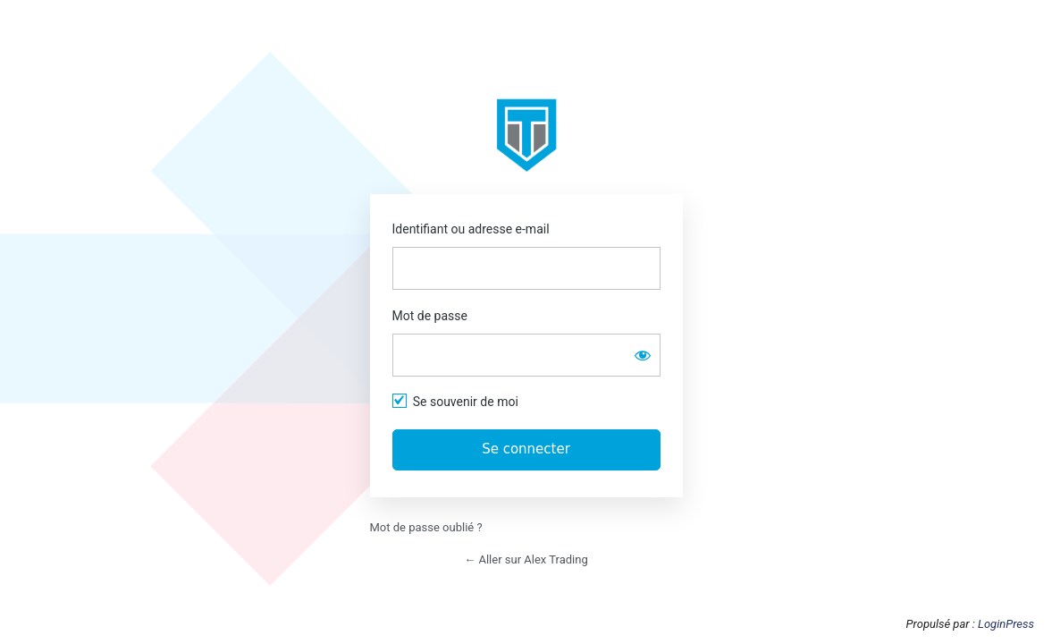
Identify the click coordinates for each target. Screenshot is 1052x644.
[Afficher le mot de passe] (643, 355)
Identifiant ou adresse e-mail (471, 229)
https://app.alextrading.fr (526, 135)
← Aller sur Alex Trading (526, 559)
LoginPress (1006, 624)
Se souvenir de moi (465, 401)
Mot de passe (429, 316)
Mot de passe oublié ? (426, 527)
